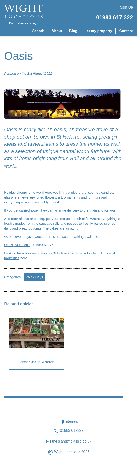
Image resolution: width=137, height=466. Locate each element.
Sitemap (68, 421)
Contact (126, 31)
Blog (73, 31)
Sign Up (126, 7)
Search (38, 31)
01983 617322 (69, 431)
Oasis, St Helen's (17, 245)
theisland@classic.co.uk (68, 441)
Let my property (98, 31)
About (57, 31)
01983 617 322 (114, 17)
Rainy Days (34, 277)
